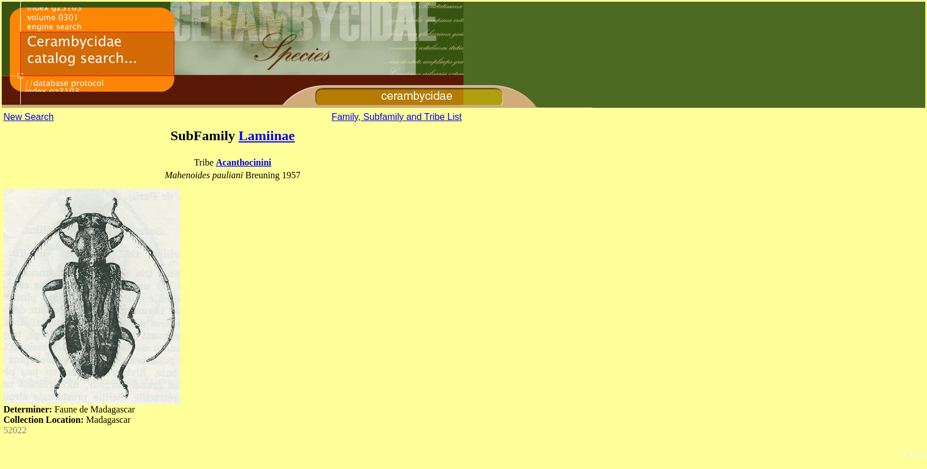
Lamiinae (266, 135)
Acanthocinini (243, 162)
